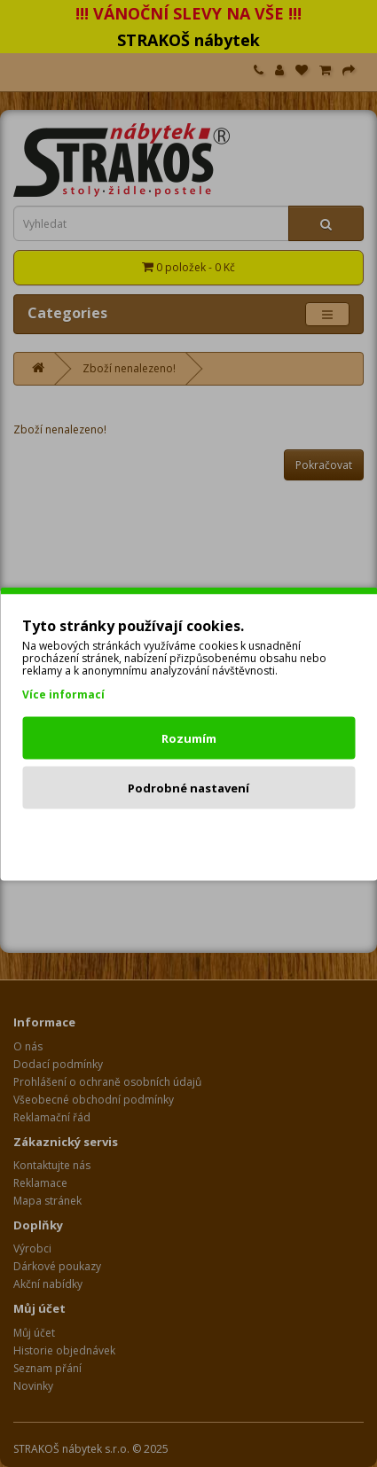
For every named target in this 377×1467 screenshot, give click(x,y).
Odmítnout (188, 837)
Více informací (63, 693)
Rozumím (188, 737)
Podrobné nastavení (188, 787)
